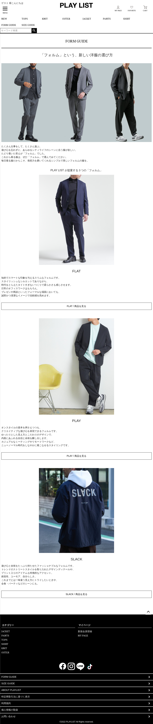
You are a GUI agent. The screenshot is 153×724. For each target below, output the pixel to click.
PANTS (107, 18)
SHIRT (126, 18)
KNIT (45, 18)
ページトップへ (148, 612)
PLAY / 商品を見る (76, 456)
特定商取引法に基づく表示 (15, 696)
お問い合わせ (8, 716)
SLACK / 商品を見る (76, 594)
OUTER (66, 18)
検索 (34, 30)
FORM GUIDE (8, 25)
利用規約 (6, 703)
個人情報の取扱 (9, 709)
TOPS (25, 18)
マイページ (84, 625)
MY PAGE (83, 635)
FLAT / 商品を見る (76, 306)
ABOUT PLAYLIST (11, 690)
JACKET (87, 18)
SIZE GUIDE (28, 25)
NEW (4, 18)
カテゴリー (8, 625)
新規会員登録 (85, 631)
